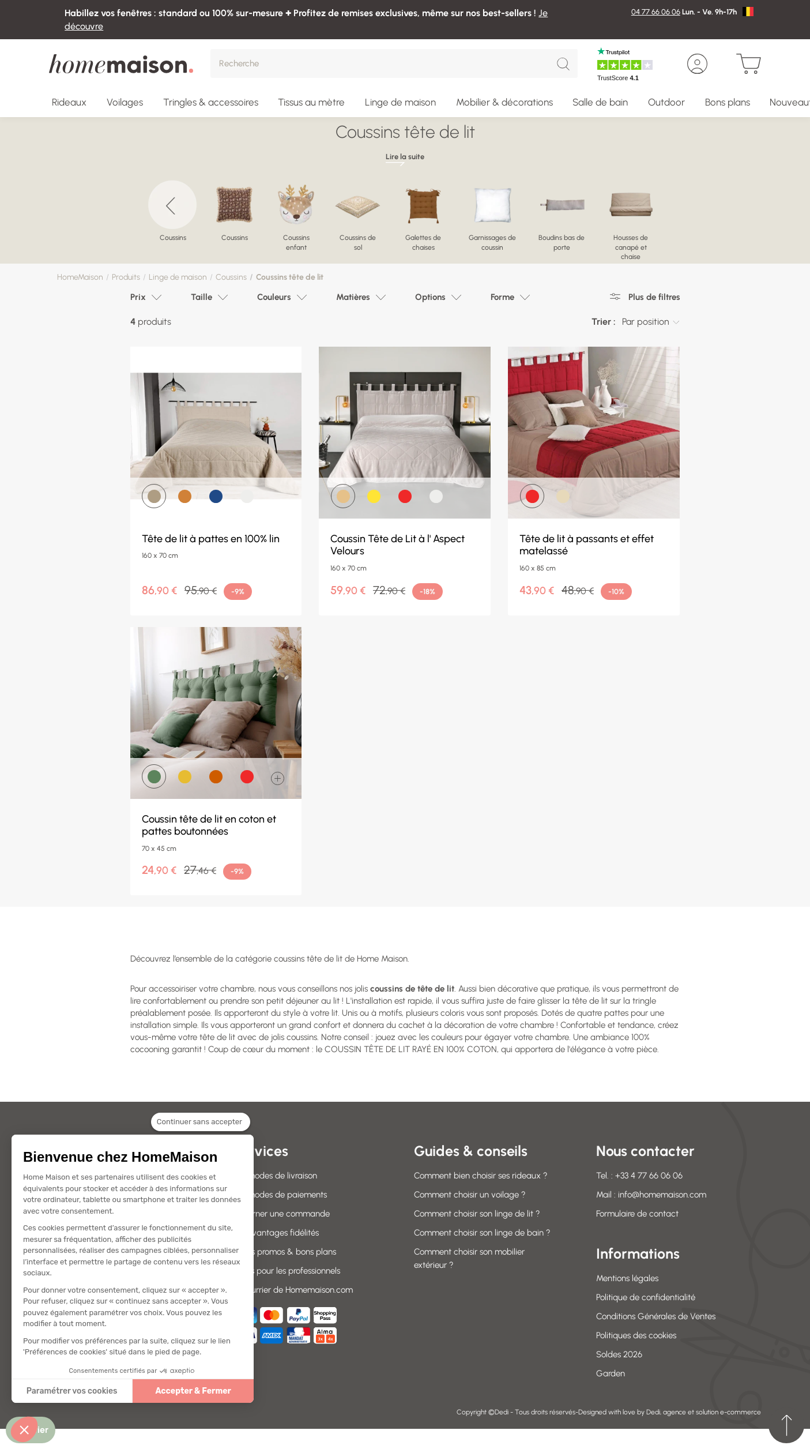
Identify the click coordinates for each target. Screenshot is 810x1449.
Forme (502, 297)
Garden (610, 1373)
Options (430, 297)
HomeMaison (80, 277)
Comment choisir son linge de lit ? (477, 1213)
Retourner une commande (280, 1213)
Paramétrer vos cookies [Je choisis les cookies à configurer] (72, 1391)
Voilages (125, 102)
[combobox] (650, 322)
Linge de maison (400, 102)
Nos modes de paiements (279, 1194)
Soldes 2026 (619, 1354)
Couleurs (274, 297)
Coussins (231, 277)
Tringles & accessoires (210, 102)
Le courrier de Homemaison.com (292, 1290)
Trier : (604, 321)
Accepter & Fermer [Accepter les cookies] (193, 1391)
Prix (138, 297)
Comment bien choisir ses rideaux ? (481, 1175)
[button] (24, 1429)
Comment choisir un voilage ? (470, 1194)
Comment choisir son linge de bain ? (482, 1232)
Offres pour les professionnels (285, 1271)
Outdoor (666, 102)
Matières (353, 297)
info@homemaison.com (662, 1194)
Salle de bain (600, 102)
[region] (405, 216)
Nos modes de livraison (274, 1175)
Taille (201, 297)
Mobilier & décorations (504, 102)
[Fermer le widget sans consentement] (200, 1129)
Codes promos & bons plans (283, 1252)
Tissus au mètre (311, 102)
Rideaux (69, 102)
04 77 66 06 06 (655, 11)
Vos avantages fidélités (275, 1232)
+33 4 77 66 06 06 (649, 1175)
